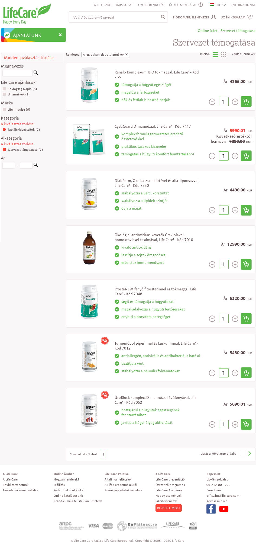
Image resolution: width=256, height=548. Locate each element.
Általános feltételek (118, 479)
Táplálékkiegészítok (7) (21, 129)
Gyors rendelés (151, 5)
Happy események (168, 495)
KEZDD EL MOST (168, 508)
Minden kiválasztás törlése (29, 57)
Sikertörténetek (166, 501)
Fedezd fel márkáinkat (69, 490)
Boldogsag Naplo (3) (19, 89)
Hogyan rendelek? (66, 479)
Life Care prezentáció (170, 479)
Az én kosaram (237, 17)
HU (215, 5)
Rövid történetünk (15, 485)
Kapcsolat (124, 5)
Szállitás (59, 485)
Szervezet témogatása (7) (22, 150)
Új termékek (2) (16, 94)
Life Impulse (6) (16, 109)
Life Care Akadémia (168, 490)
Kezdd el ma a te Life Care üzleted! (78, 501)
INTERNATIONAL (243, 5)
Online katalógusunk (68, 495)
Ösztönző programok (170, 485)
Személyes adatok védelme (123, 490)
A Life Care (102, 5)
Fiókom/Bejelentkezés (191, 17)
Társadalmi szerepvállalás (20, 490)
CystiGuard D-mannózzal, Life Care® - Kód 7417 (153, 126)
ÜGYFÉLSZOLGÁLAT (183, 5)
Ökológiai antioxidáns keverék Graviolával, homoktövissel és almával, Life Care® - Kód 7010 (154, 237)
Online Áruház (64, 474)
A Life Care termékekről (121, 485)
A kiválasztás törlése (17, 123)
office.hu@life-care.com (222, 495)
